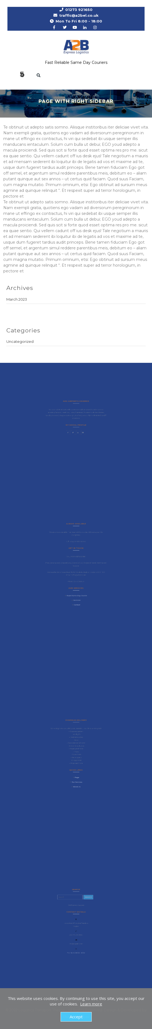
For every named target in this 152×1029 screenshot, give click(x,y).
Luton (72, 413)
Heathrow (67, 413)
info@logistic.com (76, 941)
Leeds (52, 416)
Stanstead (78, 413)
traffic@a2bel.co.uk (79, 15)
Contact (77, 599)
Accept (76, 1016)
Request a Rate (121, 73)
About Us (77, 782)
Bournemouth (86, 413)
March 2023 (16, 299)
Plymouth (89, 416)
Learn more (91, 1004)
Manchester (96, 413)
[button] (19, 75)
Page (76, 774)
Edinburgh (71, 416)
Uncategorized (20, 341)
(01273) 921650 (79, 558)
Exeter (83, 416)
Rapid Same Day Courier (76, 591)
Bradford (78, 416)
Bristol (95, 416)
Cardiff (99, 416)
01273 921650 (79, 9)
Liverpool (58, 416)
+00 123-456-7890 (76, 933)
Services (77, 595)
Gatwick (60, 413)
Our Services (76, 778)
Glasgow (64, 416)
